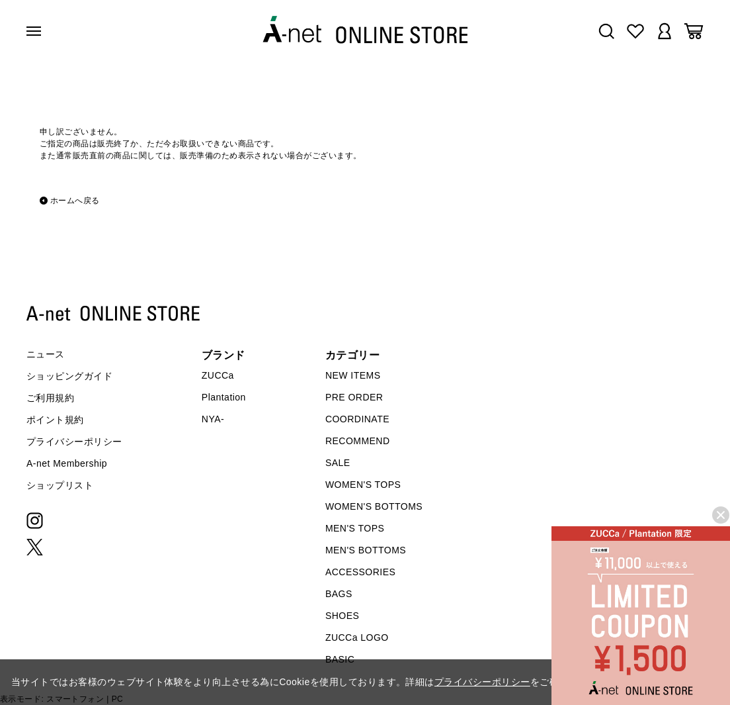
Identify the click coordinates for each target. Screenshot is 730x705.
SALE (337, 462)
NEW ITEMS (353, 375)
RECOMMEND (357, 441)
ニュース (45, 354)
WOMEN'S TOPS (363, 484)
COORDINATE (357, 419)
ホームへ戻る (75, 200)
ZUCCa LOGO (357, 637)
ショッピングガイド (69, 376)
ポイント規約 (55, 419)
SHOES (342, 615)
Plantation (224, 397)
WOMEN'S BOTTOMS (374, 506)
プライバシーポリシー (74, 441)
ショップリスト (59, 485)
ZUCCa (218, 375)
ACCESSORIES (360, 572)
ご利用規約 (50, 398)
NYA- (213, 419)
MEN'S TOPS (354, 528)
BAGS (338, 593)
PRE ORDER (354, 397)
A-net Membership (66, 463)
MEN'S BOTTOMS (365, 550)
